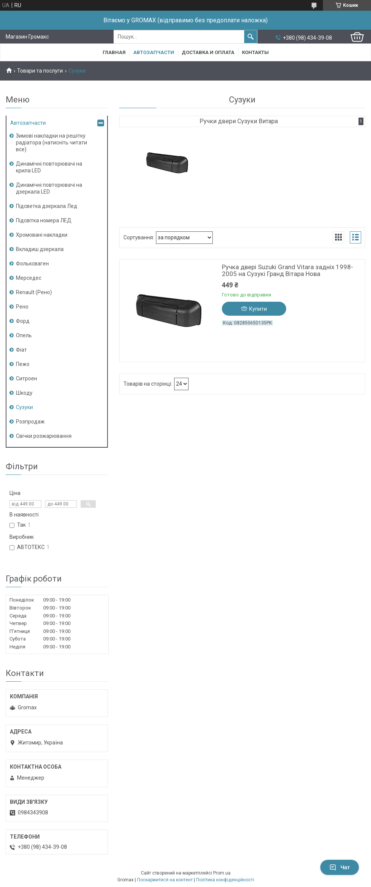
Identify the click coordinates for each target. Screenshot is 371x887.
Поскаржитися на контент (165, 879)
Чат (339, 867)
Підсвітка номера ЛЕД (44, 220)
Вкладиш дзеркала (40, 249)
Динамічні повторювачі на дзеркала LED (49, 188)
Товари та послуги (40, 71)
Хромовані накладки (41, 235)
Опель (24, 335)
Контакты (255, 52)
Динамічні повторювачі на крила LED (49, 167)
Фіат (21, 350)
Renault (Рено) (34, 292)
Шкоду (24, 393)
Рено (22, 307)
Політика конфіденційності (225, 879)
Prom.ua (222, 873)
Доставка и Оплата (208, 52)
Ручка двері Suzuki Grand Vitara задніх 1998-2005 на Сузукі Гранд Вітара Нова (287, 270)
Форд (23, 321)
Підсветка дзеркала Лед (46, 206)
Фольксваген (32, 264)
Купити (258, 309)
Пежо (23, 364)
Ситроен (26, 378)
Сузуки (24, 407)
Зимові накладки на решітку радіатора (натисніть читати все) (51, 142)
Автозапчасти (153, 52)
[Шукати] (250, 36)
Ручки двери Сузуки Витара (239, 121)
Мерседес (28, 278)
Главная (114, 52)
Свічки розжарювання (44, 436)
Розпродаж (30, 422)
